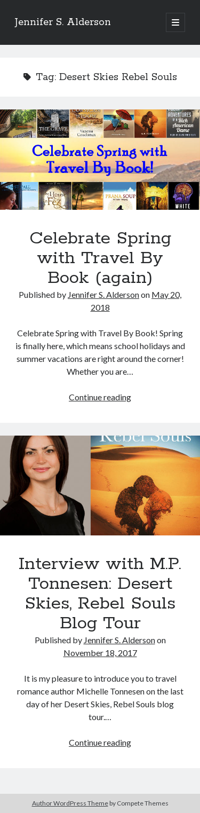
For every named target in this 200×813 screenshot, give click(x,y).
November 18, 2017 (100, 653)
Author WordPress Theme (70, 803)
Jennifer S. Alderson (63, 22)
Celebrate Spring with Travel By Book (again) (100, 159)
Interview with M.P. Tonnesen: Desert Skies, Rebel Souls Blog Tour (100, 486)
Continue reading (100, 397)
